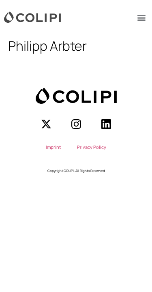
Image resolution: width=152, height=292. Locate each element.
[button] (141, 17)
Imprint (53, 147)
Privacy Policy (91, 147)
